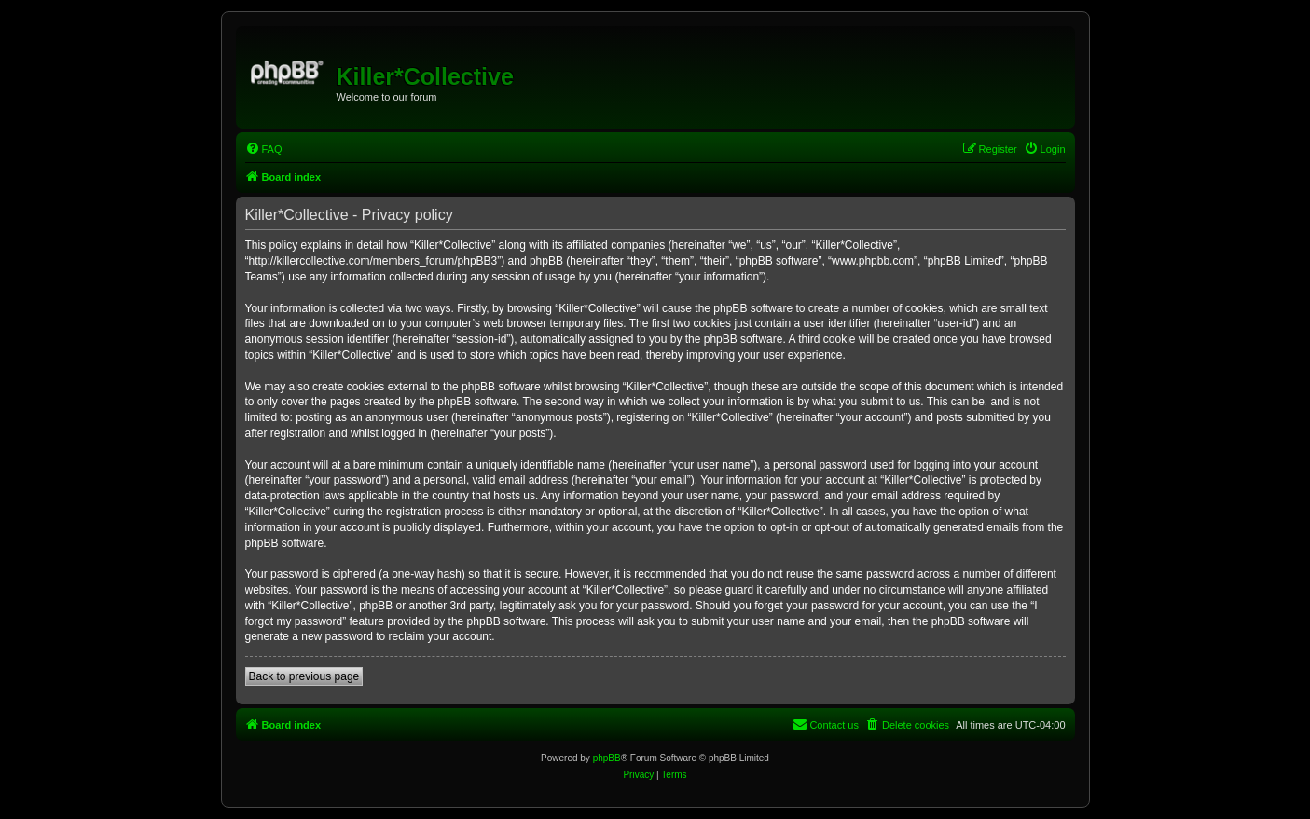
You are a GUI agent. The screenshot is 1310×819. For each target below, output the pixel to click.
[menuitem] (264, 149)
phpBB (607, 758)
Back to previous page (304, 676)
